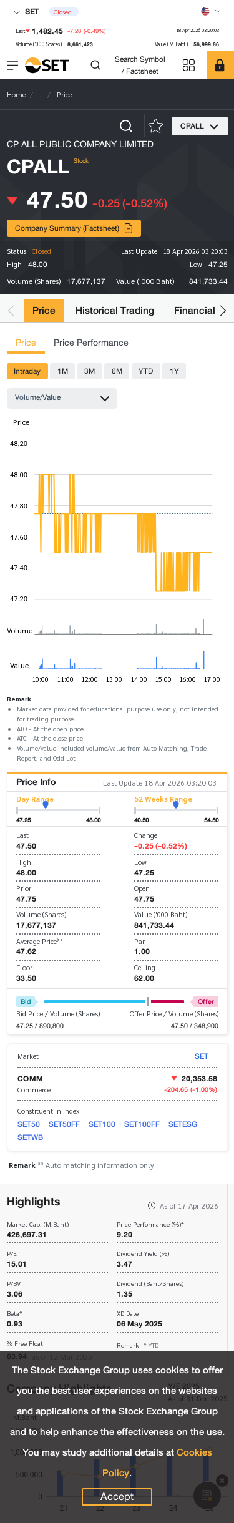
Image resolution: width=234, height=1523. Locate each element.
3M (89, 370)
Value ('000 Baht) (160, 914)
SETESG (182, 1124)
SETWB (30, 1137)
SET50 (28, 1124)
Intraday (27, 370)
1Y (174, 370)
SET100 (102, 1124)
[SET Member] (220, 65)
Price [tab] (26, 343)
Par (139, 941)
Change (145, 835)
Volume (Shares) (41, 914)
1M (62, 370)
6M (117, 370)
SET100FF (142, 1124)
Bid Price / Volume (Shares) (58, 1013)
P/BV (14, 1283)
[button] (11, 310)
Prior (23, 888)
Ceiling (144, 967)
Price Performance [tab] (91, 343)
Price (44, 310)
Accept (117, 1497)
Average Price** (39, 941)
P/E (12, 1253)
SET (26, 11)
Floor (24, 967)
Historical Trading (115, 310)
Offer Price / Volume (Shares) (174, 1013)
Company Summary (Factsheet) (74, 228)
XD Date (128, 1313)
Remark (137, 1345)
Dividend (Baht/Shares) (150, 1283)
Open (142, 888)
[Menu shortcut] (188, 65)
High (23, 862)
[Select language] (211, 11)
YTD (146, 370)
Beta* (14, 1313)
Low (140, 862)
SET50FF (64, 1124)
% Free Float (25, 1343)
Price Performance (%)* (150, 1224)
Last (22, 835)
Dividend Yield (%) (143, 1253)
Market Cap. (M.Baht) (38, 1224)
